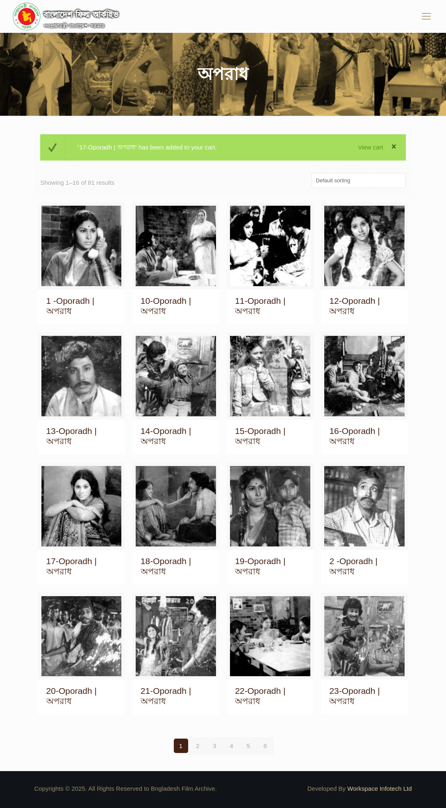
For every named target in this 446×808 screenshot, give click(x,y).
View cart (370, 147)
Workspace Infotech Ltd (379, 788)
